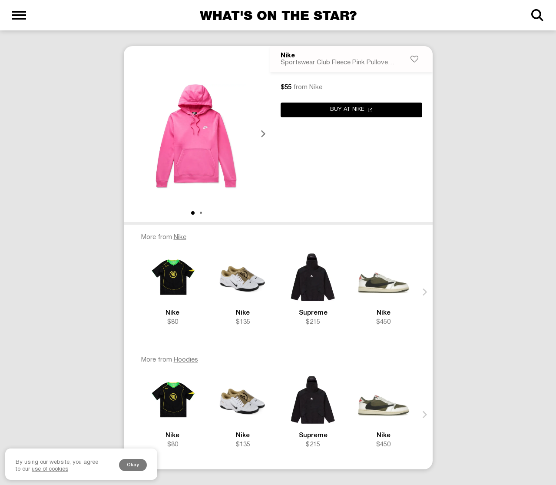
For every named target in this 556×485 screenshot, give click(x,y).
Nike (288, 56)
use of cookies (50, 469)
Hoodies (186, 360)
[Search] (537, 15)
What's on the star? (278, 15)
